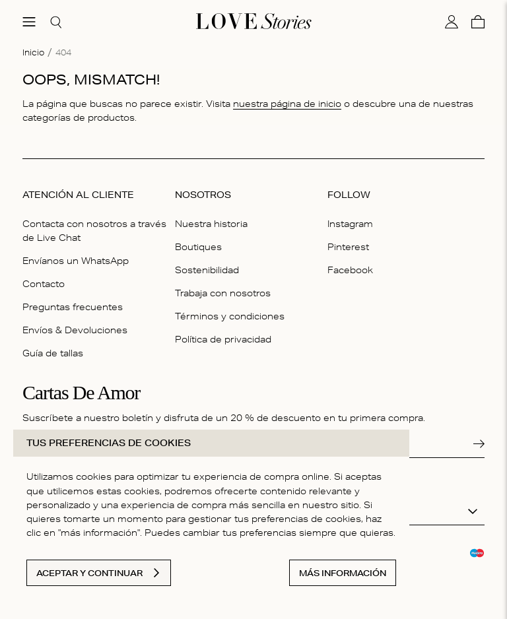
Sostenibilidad (207, 270)
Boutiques (198, 247)
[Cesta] (478, 22)
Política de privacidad (223, 339)
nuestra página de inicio (287, 104)
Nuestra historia (211, 224)
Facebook (350, 270)
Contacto (43, 284)
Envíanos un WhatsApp (75, 261)
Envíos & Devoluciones (74, 330)
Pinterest (348, 247)
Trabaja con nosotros (223, 293)
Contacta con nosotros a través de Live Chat (94, 231)
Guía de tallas (52, 353)
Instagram (350, 224)
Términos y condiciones (230, 316)
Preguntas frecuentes (72, 307)
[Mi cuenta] (451, 22)
